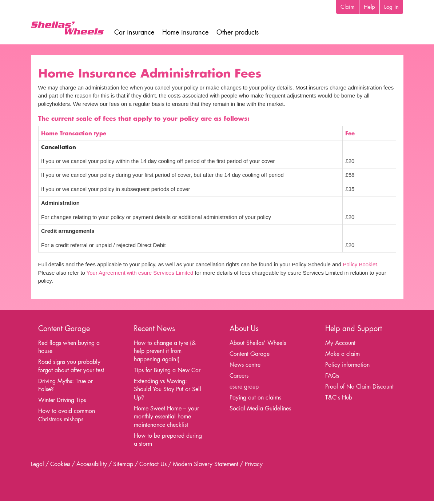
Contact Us (153, 464)
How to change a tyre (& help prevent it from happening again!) (165, 351)
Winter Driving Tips (62, 400)
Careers (239, 375)
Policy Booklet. (360, 264)
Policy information (347, 365)
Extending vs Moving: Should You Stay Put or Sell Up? (167, 389)
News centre (245, 365)
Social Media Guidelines (260, 408)
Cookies (60, 464)
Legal (37, 464)
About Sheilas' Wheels (258, 343)
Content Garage (250, 354)
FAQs (332, 375)
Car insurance (134, 32)
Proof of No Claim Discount (359, 386)
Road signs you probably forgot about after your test (71, 366)
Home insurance (185, 32)
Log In (391, 6)
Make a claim (342, 354)
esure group (244, 386)
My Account (340, 343)
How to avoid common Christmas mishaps (66, 415)
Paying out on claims (255, 397)
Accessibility (91, 464)
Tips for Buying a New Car (167, 370)
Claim (348, 6)
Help (369, 6)
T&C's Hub (338, 397)
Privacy (254, 464)
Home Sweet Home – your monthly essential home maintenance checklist (166, 417)
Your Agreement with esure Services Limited (140, 273)
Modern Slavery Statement (205, 464)
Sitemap (123, 464)
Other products (237, 32)
